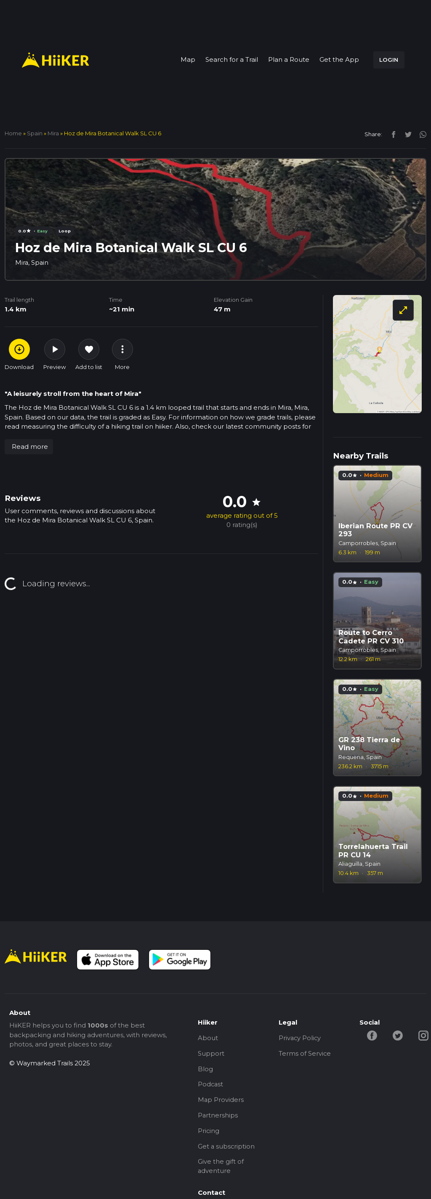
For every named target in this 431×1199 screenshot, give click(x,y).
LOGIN (388, 59)
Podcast (211, 1085)
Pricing (209, 1132)
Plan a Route (288, 59)
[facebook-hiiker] (372, 1035)
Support (211, 1054)
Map (188, 59)
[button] (29, 446)
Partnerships (218, 1117)
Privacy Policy (300, 1038)
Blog (205, 1069)
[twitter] (406, 134)
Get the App (339, 59)
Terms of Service (305, 1054)
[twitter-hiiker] (398, 1035)
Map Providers (221, 1101)
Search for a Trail (231, 59)
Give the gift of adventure (221, 1169)
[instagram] (419, 134)
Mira (53, 133)
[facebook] (391, 134)
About (208, 1038)
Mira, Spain (32, 262)
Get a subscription (226, 1148)
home (13, 133)
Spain (35, 133)
